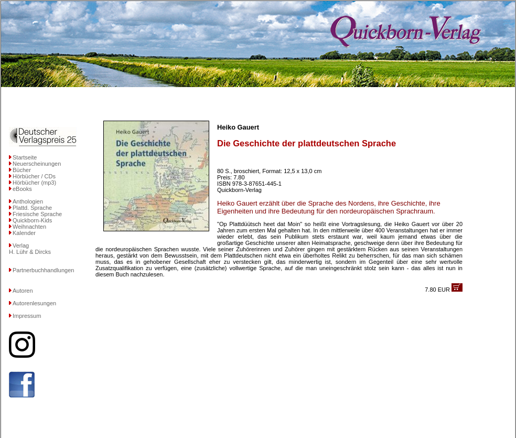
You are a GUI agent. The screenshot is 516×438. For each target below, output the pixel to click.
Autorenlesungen (34, 303)
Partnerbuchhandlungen (43, 270)
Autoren (23, 290)
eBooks (22, 189)
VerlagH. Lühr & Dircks (30, 248)
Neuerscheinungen (37, 164)
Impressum (27, 316)
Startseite (25, 157)
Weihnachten (29, 226)
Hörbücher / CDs (34, 176)
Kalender (24, 233)
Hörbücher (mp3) (34, 182)
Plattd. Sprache (32, 208)
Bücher (22, 170)
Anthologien (28, 201)
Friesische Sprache (37, 214)
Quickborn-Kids (32, 220)
